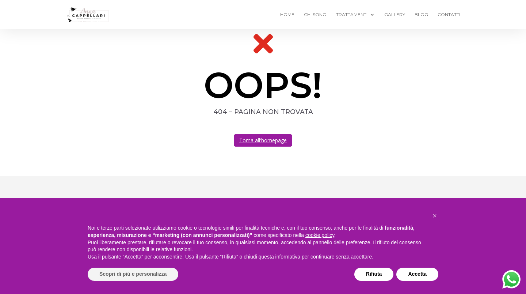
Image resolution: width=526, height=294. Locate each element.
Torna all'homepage (263, 140)
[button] (435, 216)
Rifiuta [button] (374, 274)
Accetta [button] (417, 274)
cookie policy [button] (319, 235)
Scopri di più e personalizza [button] (133, 274)
